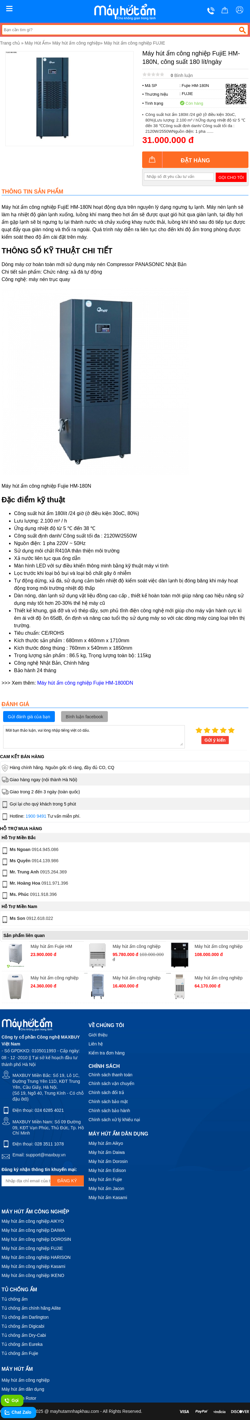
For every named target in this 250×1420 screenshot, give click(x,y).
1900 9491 (36, 816)
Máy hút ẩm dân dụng (23, 1389)
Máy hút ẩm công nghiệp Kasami (33, 1266)
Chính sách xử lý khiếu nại (114, 1119)
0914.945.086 (29, 850)
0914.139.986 (29, 862)
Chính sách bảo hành (109, 1110)
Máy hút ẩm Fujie (105, 1179)
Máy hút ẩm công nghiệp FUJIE (134, 43)
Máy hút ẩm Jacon (106, 1188)
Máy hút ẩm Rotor (19, 1398)
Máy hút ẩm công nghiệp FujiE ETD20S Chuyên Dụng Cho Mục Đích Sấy (137, 947)
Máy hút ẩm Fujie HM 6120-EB (51, 947)
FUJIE (187, 93)
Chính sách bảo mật (108, 1101)
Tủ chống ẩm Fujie (20, 1353)
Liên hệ (96, 1043)
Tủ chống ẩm (14, 1299)
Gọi (11, 1401)
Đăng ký (67, 1180)
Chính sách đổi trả (106, 1092)
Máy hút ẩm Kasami (108, 1197)
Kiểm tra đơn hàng (107, 1052)
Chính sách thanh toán (110, 1074)
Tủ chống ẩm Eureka (22, 1344)
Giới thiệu (98, 1034)
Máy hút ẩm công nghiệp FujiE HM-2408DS (219, 978)
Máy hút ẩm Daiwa (107, 1152)
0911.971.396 (34, 884)
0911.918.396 (29, 895)
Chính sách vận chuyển (111, 1083)
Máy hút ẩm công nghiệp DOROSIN (36, 1239)
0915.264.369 (34, 873)
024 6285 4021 (49, 1110)
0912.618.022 (27, 919)
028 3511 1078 (49, 1143)
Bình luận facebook (84, 716)
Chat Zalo (17, 1412)
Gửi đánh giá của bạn (29, 716)
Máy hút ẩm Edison (107, 1170)
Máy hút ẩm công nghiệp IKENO (33, 1275)
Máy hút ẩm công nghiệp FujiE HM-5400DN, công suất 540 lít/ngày (219, 947)
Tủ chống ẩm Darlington (25, 1317)
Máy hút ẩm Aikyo (106, 1143)
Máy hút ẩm (17, 1369)
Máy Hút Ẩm (37, 43)
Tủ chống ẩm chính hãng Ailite (31, 1308)
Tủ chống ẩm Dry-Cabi (24, 1335)
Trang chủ (10, 43)
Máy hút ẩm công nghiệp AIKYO (33, 1221)
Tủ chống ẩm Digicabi (23, 1326)
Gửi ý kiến (215, 740)
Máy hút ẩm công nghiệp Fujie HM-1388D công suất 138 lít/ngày (57, 978)
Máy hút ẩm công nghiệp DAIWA (33, 1230)
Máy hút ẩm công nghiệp (76, 43)
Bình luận (182, 75)
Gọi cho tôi (231, 177)
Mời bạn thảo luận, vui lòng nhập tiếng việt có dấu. (94, 736)
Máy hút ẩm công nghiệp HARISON (36, 1257)
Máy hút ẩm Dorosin (108, 1161)
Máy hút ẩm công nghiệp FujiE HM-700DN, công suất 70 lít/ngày (137, 978)
